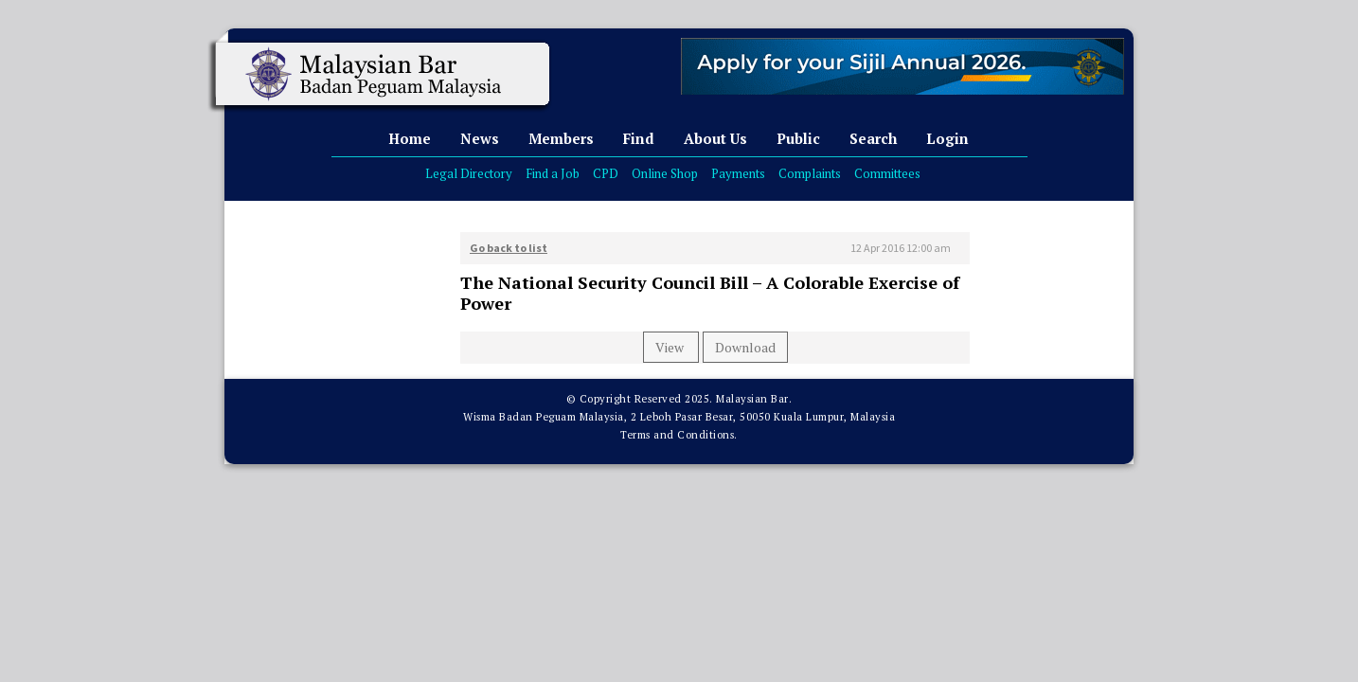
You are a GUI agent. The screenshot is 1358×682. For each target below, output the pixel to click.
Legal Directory (468, 173)
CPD (605, 173)
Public (798, 138)
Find (638, 138)
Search (873, 138)
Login (947, 138)
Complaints (809, 173)
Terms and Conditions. (679, 434)
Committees (887, 173)
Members (561, 138)
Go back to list (508, 248)
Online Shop (665, 173)
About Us (715, 138)
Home (409, 138)
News (479, 138)
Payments (738, 173)
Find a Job (553, 173)
